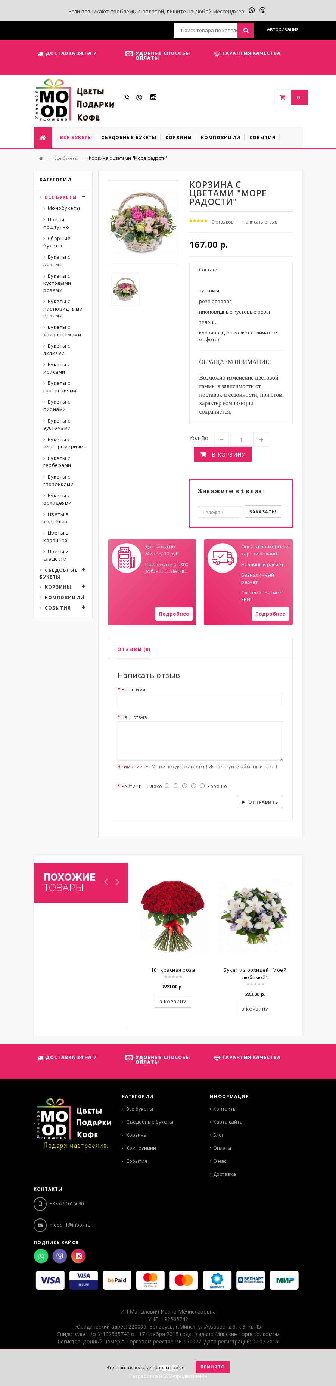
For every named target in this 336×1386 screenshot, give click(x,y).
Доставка (224, 1174)
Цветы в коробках (56, 518)
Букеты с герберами (57, 462)
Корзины (58, 587)
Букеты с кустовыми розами (57, 282)
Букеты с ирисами (56, 368)
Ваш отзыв (134, 717)
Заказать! (262, 511)
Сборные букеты (57, 242)
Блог (218, 1134)
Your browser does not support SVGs (126, 558)
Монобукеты (64, 208)
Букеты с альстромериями (65, 443)
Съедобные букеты (59, 573)
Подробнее (174, 613)
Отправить (263, 802)
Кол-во (198, 438)
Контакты (225, 1108)
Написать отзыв (259, 222)
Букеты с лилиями (56, 349)
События (58, 608)
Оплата (222, 1147)
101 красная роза (173, 969)
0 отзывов (222, 222)
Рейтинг (131, 786)
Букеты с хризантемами (62, 331)
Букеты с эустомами (57, 424)
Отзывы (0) (133, 649)
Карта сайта (228, 1121)
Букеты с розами (56, 260)
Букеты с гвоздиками (58, 480)
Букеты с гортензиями (60, 387)
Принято (212, 1367)
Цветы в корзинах (56, 536)
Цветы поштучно (56, 223)
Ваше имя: (134, 689)
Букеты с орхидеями (57, 499)
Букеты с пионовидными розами (63, 308)
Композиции (64, 597)
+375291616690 (59, 1203)
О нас (219, 1161)
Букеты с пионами (56, 405)
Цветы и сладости (56, 555)
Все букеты (66, 158)
